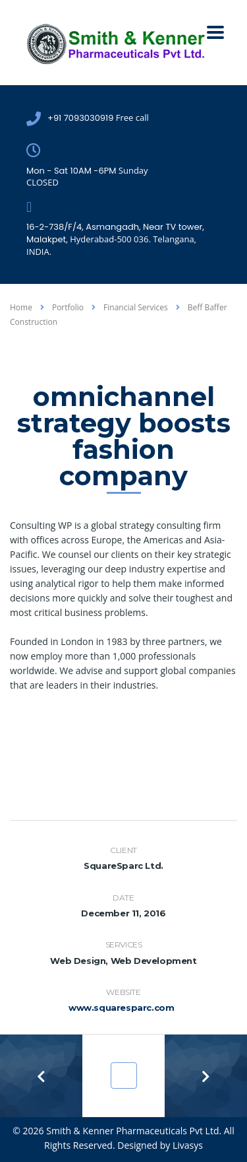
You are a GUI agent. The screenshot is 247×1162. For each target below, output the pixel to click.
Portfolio (127, 1076)
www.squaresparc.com (121, 1007)
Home (21, 307)
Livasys (188, 1145)
